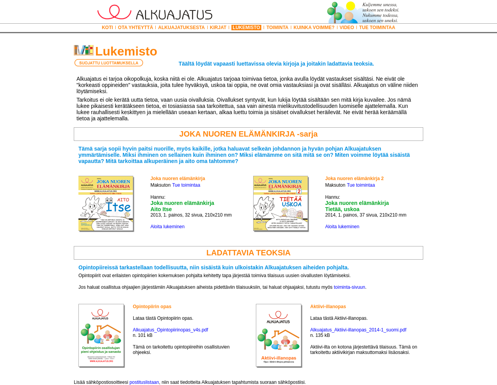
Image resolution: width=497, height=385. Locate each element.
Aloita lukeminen (167, 226)
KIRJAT (218, 27)
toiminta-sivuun (349, 287)
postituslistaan (144, 382)
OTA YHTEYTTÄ (135, 27)
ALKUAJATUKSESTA (181, 27)
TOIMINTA (277, 27)
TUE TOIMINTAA (377, 27)
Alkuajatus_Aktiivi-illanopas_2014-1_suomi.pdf (358, 330)
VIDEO (347, 27)
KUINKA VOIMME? (314, 27)
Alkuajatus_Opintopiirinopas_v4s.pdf (170, 330)
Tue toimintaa (186, 185)
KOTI (107, 27)
